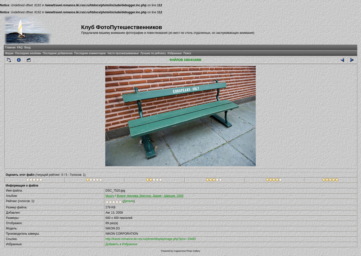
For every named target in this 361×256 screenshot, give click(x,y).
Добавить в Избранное (121, 244)
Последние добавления (57, 53)
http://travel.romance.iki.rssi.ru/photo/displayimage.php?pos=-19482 (151, 239)
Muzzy (110, 196)
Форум (9, 53)
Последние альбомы (28, 53)
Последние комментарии (90, 53)
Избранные (174, 53)
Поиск (187, 53)
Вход (27, 47)
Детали (129, 201)
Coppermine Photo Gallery (186, 251)
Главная (10, 47)
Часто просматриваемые (123, 53)
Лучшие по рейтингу (153, 53)
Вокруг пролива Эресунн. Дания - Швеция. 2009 (150, 196)
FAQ (20, 47)
